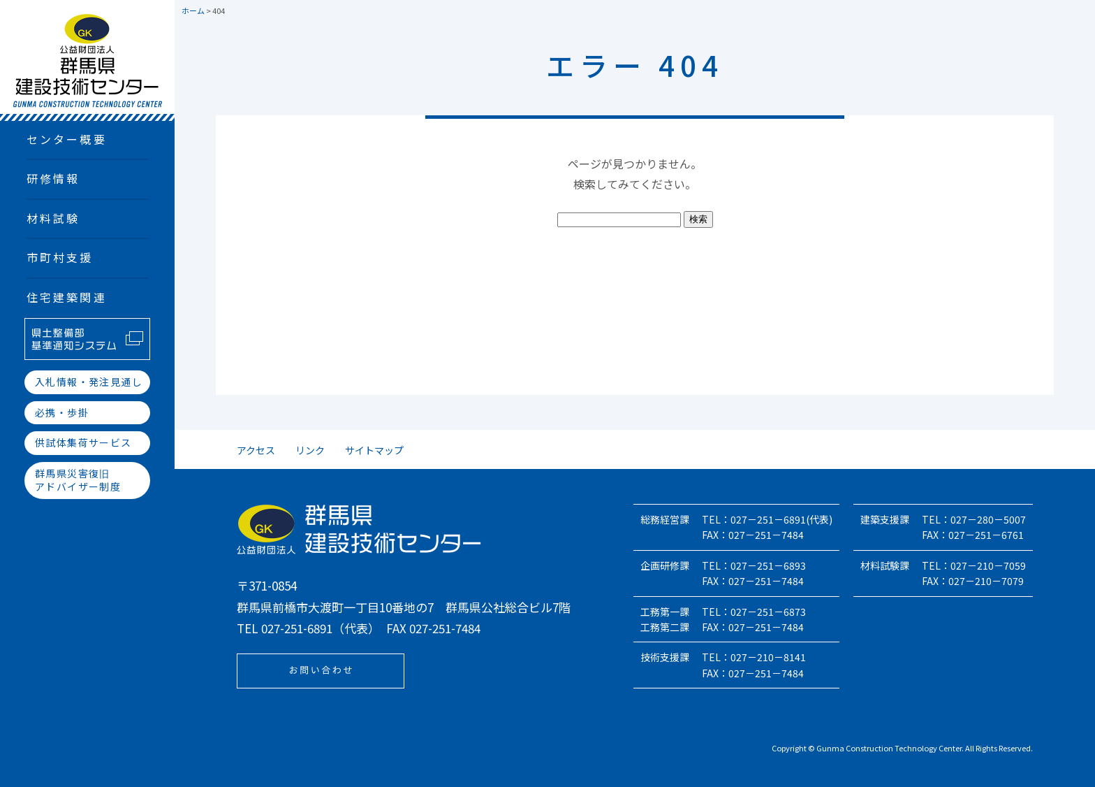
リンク (310, 450)
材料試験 (53, 218)
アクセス (256, 450)
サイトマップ (374, 450)
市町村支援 (60, 257)
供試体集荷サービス (83, 442)
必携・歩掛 (62, 412)
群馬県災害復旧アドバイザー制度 (78, 480)
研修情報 (53, 178)
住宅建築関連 (67, 297)
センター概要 (67, 139)
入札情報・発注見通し (88, 382)
